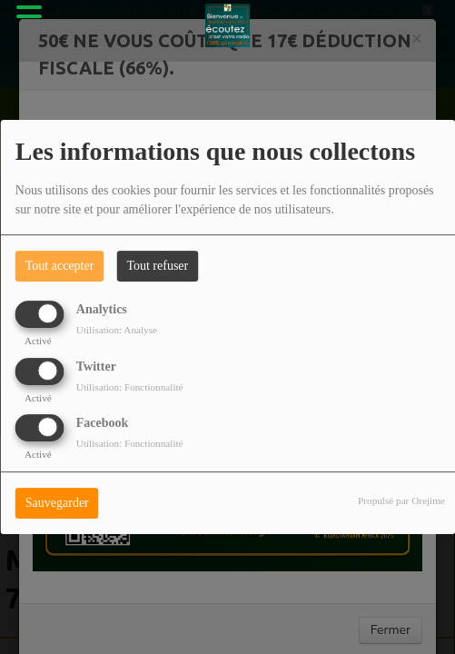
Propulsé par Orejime (401, 500)
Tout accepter (59, 265)
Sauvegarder (57, 503)
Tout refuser (157, 265)
